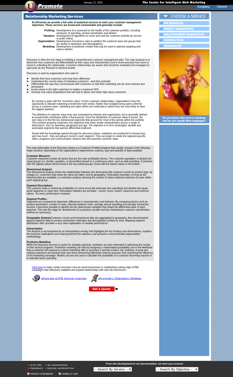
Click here (37, 267)
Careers (222, 6)
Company (203, 6)
